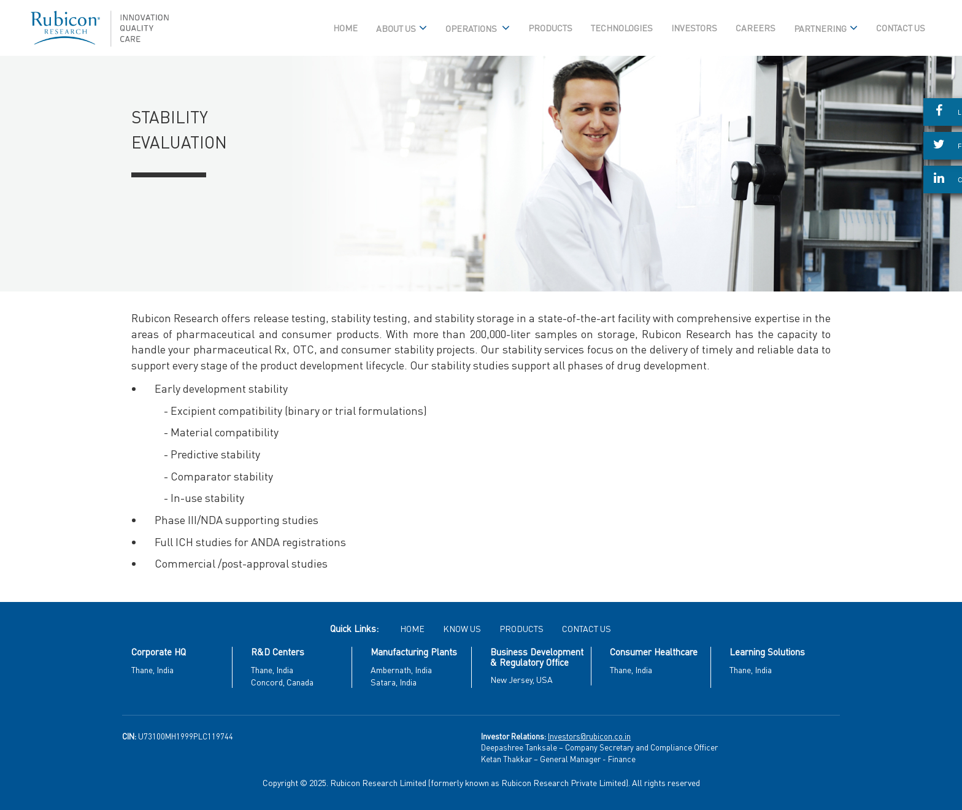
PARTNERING (826, 28)
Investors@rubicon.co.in (589, 736)
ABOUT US (401, 28)
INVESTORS (694, 27)
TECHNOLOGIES (622, 27)
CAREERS (755, 27)
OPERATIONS (477, 28)
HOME (345, 27)
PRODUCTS (550, 27)
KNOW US (462, 628)
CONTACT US (900, 27)
